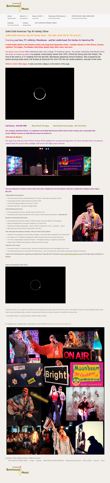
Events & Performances (54, 18)
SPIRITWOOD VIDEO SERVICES (83, 16)
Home (9, 16)
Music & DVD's (37, 16)
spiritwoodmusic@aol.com (63, 324)
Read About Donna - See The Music (69, 126)
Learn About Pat (24, 18)
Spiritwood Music (11, 18)
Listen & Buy (35, 18)
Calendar (10, 23)
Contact (25, 23)
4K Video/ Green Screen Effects (79, 18)
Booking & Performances (57, 16)
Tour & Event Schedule (13, 25)
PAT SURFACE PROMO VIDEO (46, 23)
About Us (23, 16)
